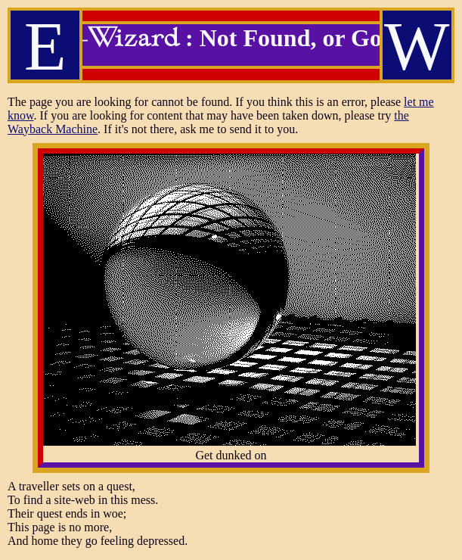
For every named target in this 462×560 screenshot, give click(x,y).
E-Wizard (117, 43)
